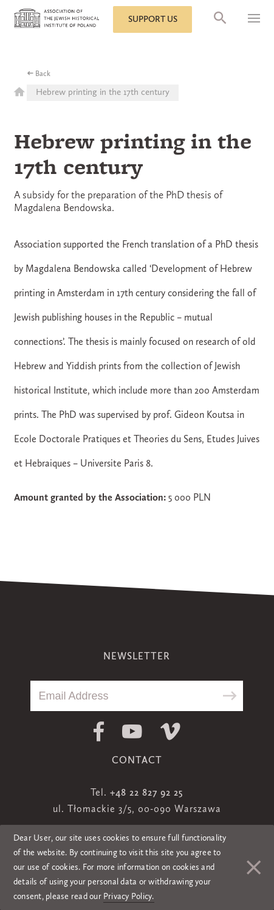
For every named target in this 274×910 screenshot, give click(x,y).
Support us (152, 19)
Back (42, 74)
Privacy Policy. (128, 896)
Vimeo (170, 731)
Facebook (98, 731)
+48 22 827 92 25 (146, 793)
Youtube (132, 731)
